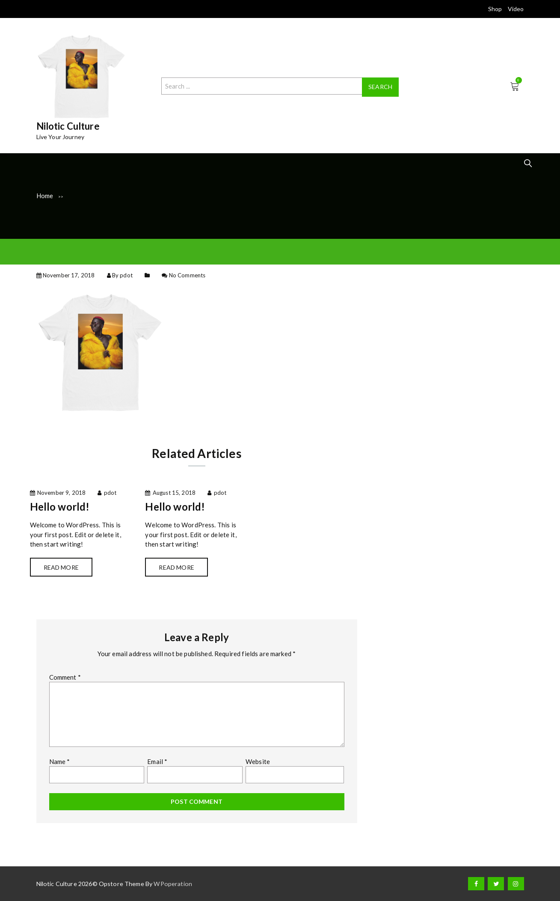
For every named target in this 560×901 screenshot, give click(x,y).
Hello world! (60, 506)
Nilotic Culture (68, 126)
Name (59, 761)
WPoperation (173, 883)
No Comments (187, 275)
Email (157, 761)
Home (44, 195)
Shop (495, 8)
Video (516, 8)
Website (258, 761)
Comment (65, 677)
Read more (61, 567)
